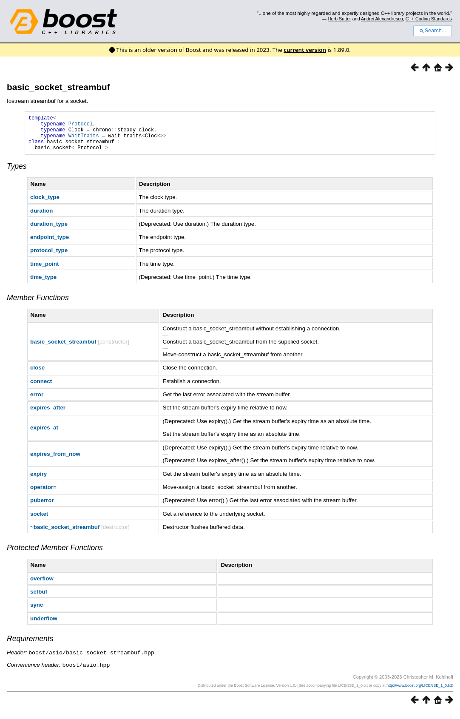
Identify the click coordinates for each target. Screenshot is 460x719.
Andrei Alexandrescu (382, 18)
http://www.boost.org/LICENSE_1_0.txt (419, 692)
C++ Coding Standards (429, 18)
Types (17, 174)
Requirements (30, 646)
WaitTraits (83, 140)
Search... (432, 31)
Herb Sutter (339, 18)
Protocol (80, 126)
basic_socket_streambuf (58, 87)
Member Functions (38, 305)
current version (305, 50)
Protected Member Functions (55, 555)
